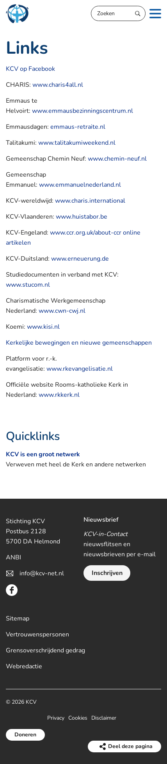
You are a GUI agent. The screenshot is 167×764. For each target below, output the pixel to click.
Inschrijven (107, 573)
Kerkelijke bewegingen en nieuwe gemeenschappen (79, 342)
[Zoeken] (118, 13)
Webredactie (24, 666)
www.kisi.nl (43, 326)
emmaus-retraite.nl (77, 127)
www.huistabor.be (81, 216)
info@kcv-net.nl (42, 573)
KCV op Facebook (30, 69)
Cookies (77, 718)
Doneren (25, 734)
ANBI (13, 557)
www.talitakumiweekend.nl (76, 142)
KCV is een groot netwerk (43, 454)
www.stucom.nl (28, 284)
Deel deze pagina (130, 746)
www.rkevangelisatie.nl (79, 368)
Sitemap (17, 618)
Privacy (55, 718)
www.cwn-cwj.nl (62, 311)
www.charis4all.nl (57, 85)
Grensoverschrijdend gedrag (45, 650)
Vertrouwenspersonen (37, 634)
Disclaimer (103, 718)
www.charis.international (90, 200)
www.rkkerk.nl (59, 395)
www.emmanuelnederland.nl (80, 184)
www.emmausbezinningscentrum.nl (82, 111)
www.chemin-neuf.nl (117, 158)
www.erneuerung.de (80, 258)
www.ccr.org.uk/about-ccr (85, 232)
